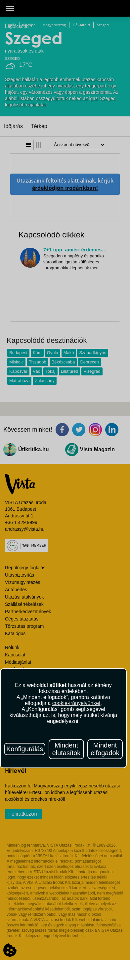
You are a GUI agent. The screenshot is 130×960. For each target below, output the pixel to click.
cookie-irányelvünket (76, 703)
